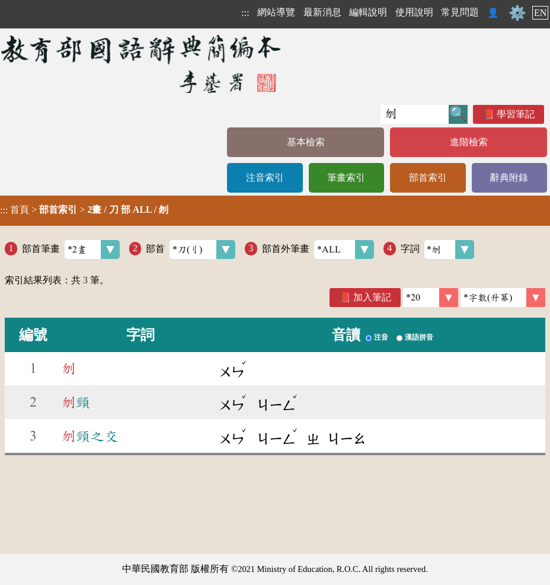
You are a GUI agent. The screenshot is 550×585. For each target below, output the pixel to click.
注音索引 (265, 177)
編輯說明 (368, 12)
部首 (190, 249)
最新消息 (322, 12)
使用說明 (414, 12)
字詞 (438, 249)
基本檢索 (306, 142)
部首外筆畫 (318, 249)
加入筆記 (372, 297)
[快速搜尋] (414, 114)
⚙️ (517, 13)
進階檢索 (469, 142)
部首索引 (428, 177)
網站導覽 (276, 12)
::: (245, 13)
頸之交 (90, 436)
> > (84, 209)
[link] (503, 297)
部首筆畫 (71, 249)
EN (540, 13)
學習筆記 (516, 114)
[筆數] (430, 297)
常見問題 (460, 12)
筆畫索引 (346, 177)
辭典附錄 (509, 177)
